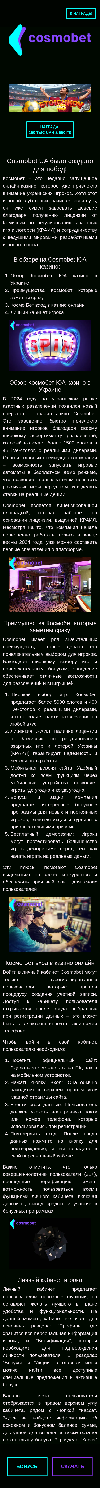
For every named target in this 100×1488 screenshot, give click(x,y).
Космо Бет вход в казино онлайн (47, 305)
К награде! (81, 14)
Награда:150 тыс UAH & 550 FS (50, 130)
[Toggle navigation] (11, 14)
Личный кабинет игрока (37, 312)
